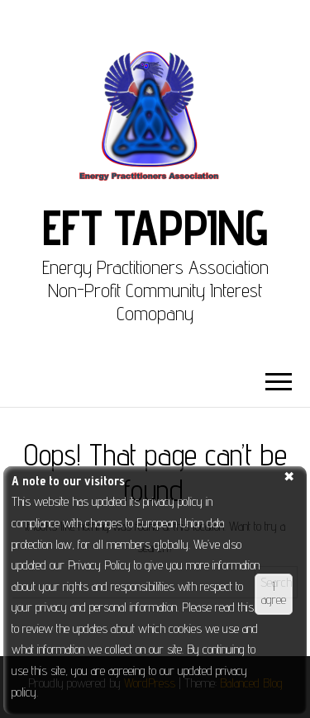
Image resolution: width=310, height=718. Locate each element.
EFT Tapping (155, 227)
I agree (273, 593)
